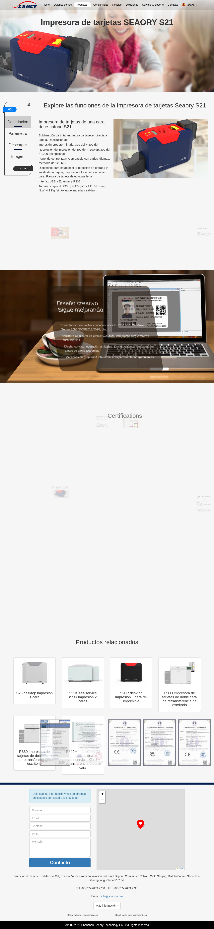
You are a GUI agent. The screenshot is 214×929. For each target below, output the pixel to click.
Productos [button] (83, 4)
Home (46, 4)
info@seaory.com (112, 896)
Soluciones (131, 4)
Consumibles (100, 4)
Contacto (173, 4)
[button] (141, 824)
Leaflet (180, 868)
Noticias (116, 4)
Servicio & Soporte (153, 4)
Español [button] (189, 4)
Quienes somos (63, 4)
